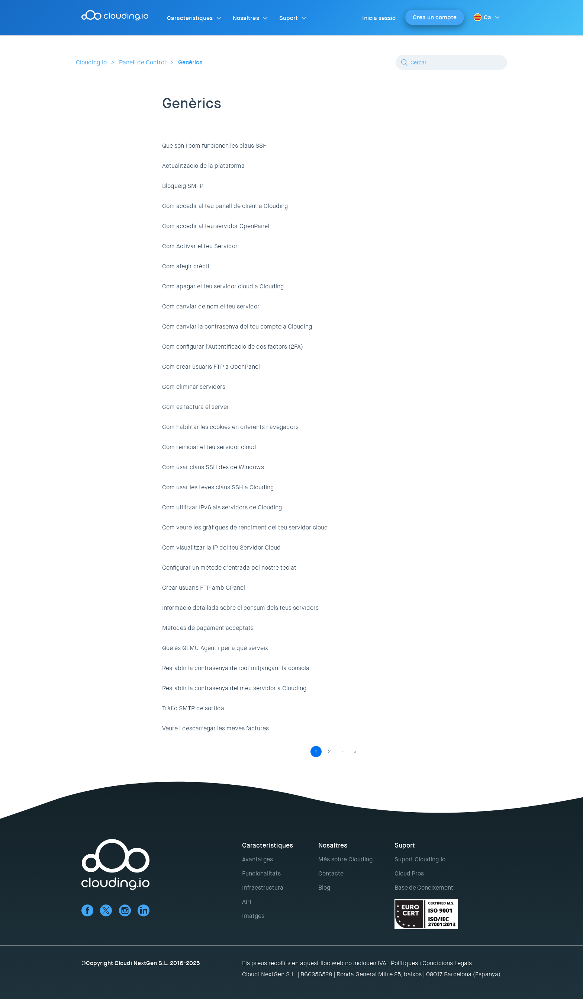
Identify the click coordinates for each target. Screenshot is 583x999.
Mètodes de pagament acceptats (208, 628)
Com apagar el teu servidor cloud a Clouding (223, 286)
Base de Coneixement (423, 887)
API (246, 902)
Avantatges (257, 859)
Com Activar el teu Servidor (200, 246)
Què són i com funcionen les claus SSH (214, 146)
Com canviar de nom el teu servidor (211, 306)
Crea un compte (435, 17)
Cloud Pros (409, 873)
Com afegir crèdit (186, 266)
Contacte (331, 873)
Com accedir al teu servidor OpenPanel (215, 226)
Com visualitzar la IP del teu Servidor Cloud (221, 547)
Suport (288, 18)
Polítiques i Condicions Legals (431, 963)
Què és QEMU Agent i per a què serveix (215, 648)
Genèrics (190, 62)
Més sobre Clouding (345, 859)
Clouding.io (91, 62)
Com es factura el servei (195, 407)
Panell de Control (142, 62)
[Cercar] (451, 62)
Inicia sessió (379, 18)
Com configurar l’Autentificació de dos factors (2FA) (232, 346)
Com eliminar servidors (193, 387)
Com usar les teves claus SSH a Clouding (218, 487)
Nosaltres (246, 18)
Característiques (190, 18)
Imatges (253, 916)
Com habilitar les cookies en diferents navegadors (230, 427)
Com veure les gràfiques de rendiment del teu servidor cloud (245, 527)
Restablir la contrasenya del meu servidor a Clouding (234, 688)
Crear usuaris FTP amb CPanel (203, 588)
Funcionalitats (261, 873)
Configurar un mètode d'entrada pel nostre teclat (229, 567)
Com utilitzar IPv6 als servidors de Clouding (222, 507)
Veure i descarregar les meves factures (215, 728)
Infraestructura (262, 887)
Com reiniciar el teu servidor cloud (209, 447)
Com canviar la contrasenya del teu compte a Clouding (237, 326)
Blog (324, 887)
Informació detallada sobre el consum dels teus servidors (240, 608)
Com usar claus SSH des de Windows (213, 467)
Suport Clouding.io (419, 859)
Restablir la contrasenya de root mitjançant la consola (235, 668)
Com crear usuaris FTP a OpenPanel (211, 367)
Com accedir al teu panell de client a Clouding (225, 206)
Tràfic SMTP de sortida (193, 708)
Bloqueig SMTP (182, 186)
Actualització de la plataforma (203, 166)
